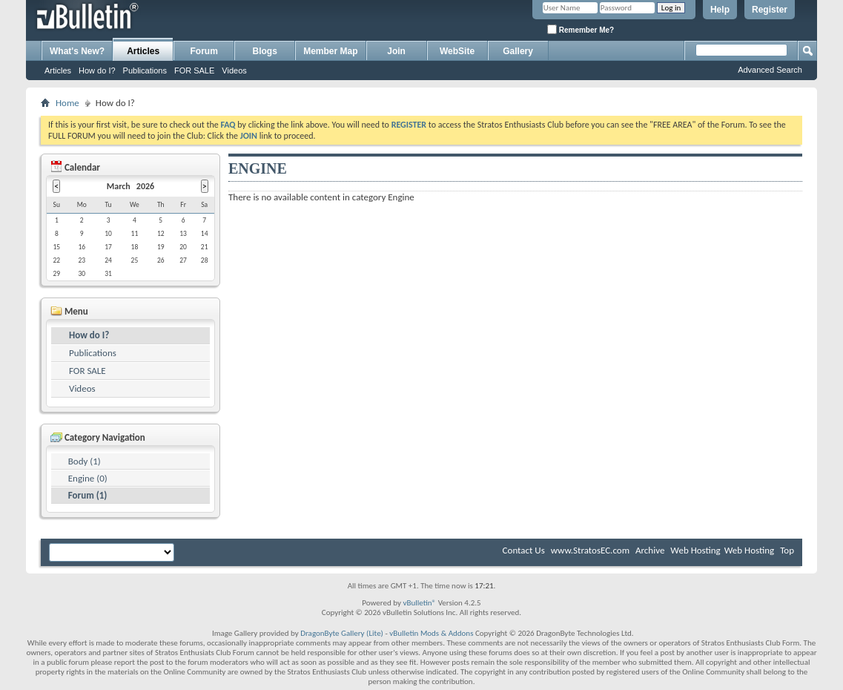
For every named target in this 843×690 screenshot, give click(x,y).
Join (396, 51)
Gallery (518, 51)
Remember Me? (580, 29)
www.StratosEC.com (590, 550)
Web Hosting (695, 550)
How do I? (97, 70)
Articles (143, 51)
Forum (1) (88, 495)
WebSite (457, 51)
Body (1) (84, 461)
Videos (234, 70)
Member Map (330, 51)
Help (720, 9)
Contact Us (524, 550)
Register (769, 9)
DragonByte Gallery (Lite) (341, 633)
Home (67, 102)
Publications (145, 70)
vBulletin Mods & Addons (431, 633)
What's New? (77, 51)
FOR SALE (194, 70)
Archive (649, 550)
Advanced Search (770, 69)
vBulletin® (419, 603)
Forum (204, 51)
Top (787, 550)
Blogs (265, 51)
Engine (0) (88, 478)
